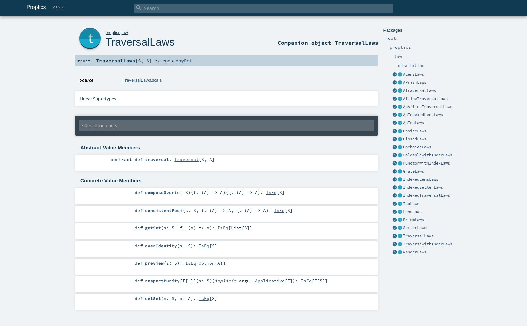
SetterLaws (415, 227)
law (125, 32)
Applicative (270, 280)
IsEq (271, 192)
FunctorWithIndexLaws (426, 163)
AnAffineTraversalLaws (427, 106)
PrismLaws (413, 219)
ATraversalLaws (419, 90)
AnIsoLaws (413, 122)
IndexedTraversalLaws (426, 195)
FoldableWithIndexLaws (427, 155)
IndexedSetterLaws (423, 187)
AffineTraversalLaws (425, 98)
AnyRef (184, 61)
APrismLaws (415, 82)
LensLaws (412, 211)
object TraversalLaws (344, 42)
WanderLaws (415, 252)
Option (207, 263)
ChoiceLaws (415, 131)
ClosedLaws (415, 139)
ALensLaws (413, 74)
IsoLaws (411, 203)
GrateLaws (413, 171)
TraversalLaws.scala (142, 80)
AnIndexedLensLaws (423, 114)
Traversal (186, 159)
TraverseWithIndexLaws (427, 244)
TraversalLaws (418, 235)
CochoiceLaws (417, 147)
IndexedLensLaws (420, 179)
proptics (112, 32)
